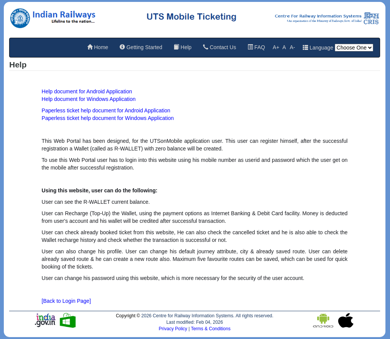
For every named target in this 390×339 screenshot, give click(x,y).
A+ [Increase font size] (276, 47)
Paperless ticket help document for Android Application (106, 110)
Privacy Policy (174, 328)
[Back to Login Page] (66, 301)
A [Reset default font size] (284, 47)
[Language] (354, 47)
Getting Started (141, 47)
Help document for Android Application (87, 91)
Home (97, 47)
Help (183, 47)
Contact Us (219, 47)
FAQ (256, 47)
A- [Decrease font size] (292, 47)
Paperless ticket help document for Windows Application (108, 118)
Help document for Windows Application (89, 99)
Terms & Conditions (210, 328)
